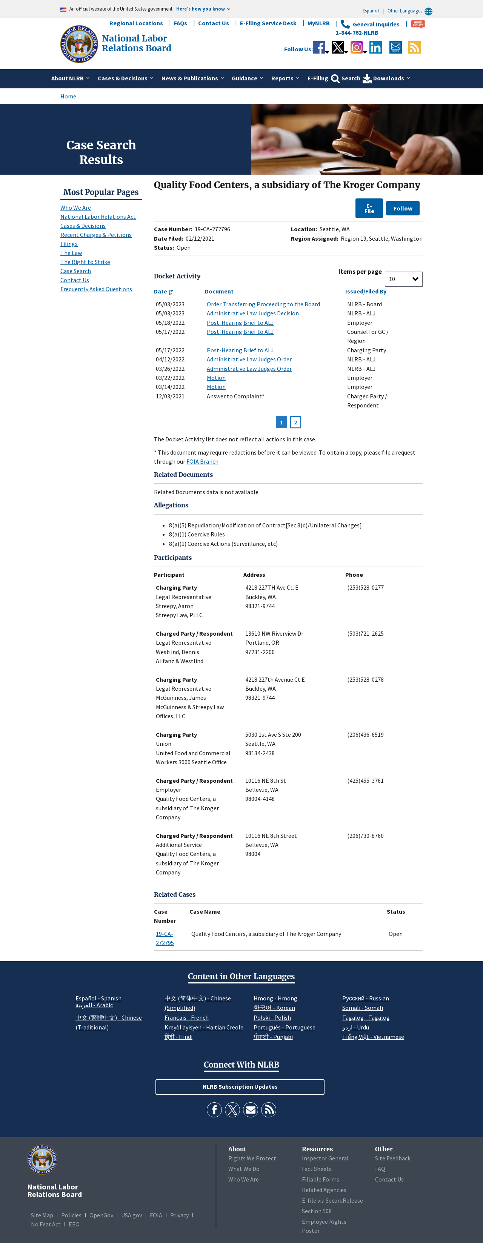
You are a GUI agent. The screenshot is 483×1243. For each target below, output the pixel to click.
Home (68, 96)
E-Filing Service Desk (268, 23)
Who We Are (75, 207)
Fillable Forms (320, 1179)
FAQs (180, 23)
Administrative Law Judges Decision (253, 313)
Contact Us (213, 23)
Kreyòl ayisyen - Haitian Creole (204, 1027)
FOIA (156, 1215)
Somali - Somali (362, 1007)
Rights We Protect (252, 1158)
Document (219, 291)
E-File (369, 208)
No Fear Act (46, 1224)
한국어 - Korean (274, 1007)
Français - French (187, 1017)
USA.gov (131, 1215)
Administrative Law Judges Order (249, 359)
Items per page (360, 271)
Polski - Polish (272, 1017)
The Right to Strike (85, 262)
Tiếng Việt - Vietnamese (373, 1036)
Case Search (75, 271)
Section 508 (317, 1211)
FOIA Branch (202, 461)
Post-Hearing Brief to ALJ (240, 322)
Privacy (179, 1215)
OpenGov (101, 1215)
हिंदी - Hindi (178, 1036)
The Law (71, 253)
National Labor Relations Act (98, 216)
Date (163, 291)
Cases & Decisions (83, 225)
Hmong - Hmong (275, 998)
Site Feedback (393, 1158)
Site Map (42, 1215)
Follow (403, 208)
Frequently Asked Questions (96, 289)
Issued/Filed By (365, 291)
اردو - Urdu (355, 1027)
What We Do (244, 1168)
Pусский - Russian (365, 998)
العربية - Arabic (94, 1005)
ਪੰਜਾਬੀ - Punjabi (273, 1036)
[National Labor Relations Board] (80, 43)
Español (371, 11)
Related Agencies (324, 1190)
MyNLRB (319, 23)
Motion (216, 377)
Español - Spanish (98, 998)
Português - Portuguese (284, 1027)
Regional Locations (136, 23)
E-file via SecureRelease (332, 1200)
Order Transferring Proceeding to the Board (263, 304)
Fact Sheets (317, 1168)
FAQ (380, 1168)
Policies (71, 1215)
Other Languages (411, 10)
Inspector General (325, 1158)
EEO (74, 1224)
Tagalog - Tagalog (366, 1017)
